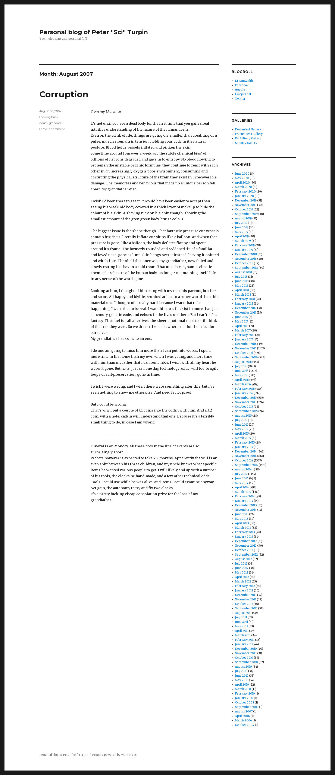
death (43, 123)
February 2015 (245, 442)
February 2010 (245, 693)
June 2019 (241, 227)
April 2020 (242, 182)
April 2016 (242, 380)
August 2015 (243, 415)
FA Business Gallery (249, 134)
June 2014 (241, 478)
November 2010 (246, 653)
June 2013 (241, 514)
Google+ (241, 90)
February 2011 (244, 640)
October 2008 (244, 702)
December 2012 (246, 541)
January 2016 (244, 393)
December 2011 (245, 595)
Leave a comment (52, 129)
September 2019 (246, 214)
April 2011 (241, 631)
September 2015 (246, 411)
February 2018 (245, 299)
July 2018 (241, 277)
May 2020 (242, 178)
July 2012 (241, 563)
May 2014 (241, 483)
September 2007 (247, 707)
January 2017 (244, 339)
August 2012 (243, 559)
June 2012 (241, 568)
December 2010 (246, 649)
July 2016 (241, 366)
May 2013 (241, 519)
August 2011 (243, 613)
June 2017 (241, 317)
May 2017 (241, 321)
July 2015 (241, 420)
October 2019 (244, 209)
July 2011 (241, 617)
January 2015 (244, 447)
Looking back (48, 117)
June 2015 (241, 424)
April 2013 (242, 523)
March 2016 (243, 384)
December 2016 (246, 344)
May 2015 (241, 429)
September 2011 (246, 608)
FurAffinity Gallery (248, 138)
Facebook (241, 85)
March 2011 (243, 635)
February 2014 (245, 496)
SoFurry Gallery (246, 143)
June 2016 (241, 371)
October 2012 (244, 550)
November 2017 (245, 312)
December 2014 (246, 451)
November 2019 (245, 205)
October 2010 (244, 658)
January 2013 (244, 537)
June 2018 (241, 281)
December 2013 (246, 505)
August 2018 (243, 272)
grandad (55, 123)
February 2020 (245, 191)
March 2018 (243, 294)
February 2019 (245, 245)
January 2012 (244, 590)
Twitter (240, 99)
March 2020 (243, 187)
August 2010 (243, 666)
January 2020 (244, 196)
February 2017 (244, 335)
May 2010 (241, 680)
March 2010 (243, 689)
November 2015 (245, 402)
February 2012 (245, 586)
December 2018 (246, 254)
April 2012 (242, 577)
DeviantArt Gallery (248, 129)
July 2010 (241, 671)
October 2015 (244, 407)
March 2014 (243, 492)
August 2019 (243, 218)
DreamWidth (244, 81)
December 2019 (246, 200)
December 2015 (246, 398)
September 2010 (246, 662)
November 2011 (245, 599)
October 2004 (244, 725)
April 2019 (242, 236)
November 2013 (246, 510)
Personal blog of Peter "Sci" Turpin (93, 32)
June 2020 (242, 173)
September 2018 (246, 268)
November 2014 (246, 456)
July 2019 (241, 223)
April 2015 (242, 433)
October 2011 (244, 604)
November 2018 (246, 259)
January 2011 (244, 644)
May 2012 (241, 572)
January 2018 (244, 303)
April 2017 (241, 326)
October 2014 (244, 460)
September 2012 (246, 554)
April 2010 (242, 684)
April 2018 (242, 290)
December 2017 (245, 308)
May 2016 (241, 375)
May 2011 (241, 626)
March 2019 (243, 241)
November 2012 (246, 545)
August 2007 (244, 711)
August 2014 (243, 469)
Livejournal (243, 94)
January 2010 (244, 698)
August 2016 (243, 362)
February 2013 (245, 532)
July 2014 (241, 474)
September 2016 (246, 357)
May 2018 (241, 286)
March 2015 (243, 438)
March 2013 (243, 528)
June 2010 (241, 675)
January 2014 (244, 501)
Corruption (63, 94)
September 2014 (246, 465)
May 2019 (241, 232)
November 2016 (245, 348)
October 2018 (244, 263)
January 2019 (244, 250)
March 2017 (243, 330)
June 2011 (241, 622)
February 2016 (245, 389)
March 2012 (243, 581)
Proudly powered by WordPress (114, 755)
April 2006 (242, 716)
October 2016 (244, 353)
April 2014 (242, 487)
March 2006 (243, 720)
